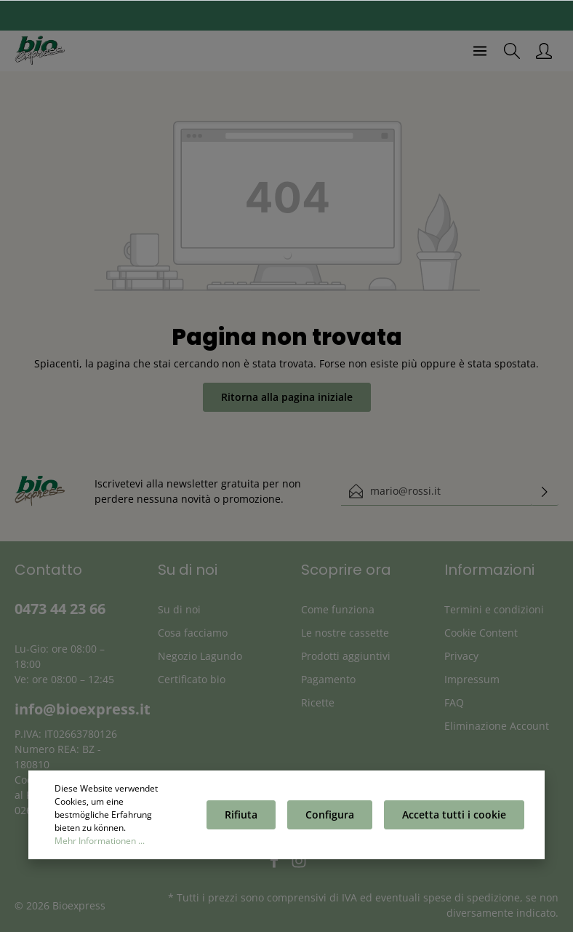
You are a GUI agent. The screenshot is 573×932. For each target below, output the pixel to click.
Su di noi (179, 609)
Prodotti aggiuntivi (345, 656)
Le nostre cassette (345, 633)
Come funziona (337, 609)
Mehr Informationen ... (100, 842)
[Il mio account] (543, 50)
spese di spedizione (471, 897)
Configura (329, 816)
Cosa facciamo (193, 633)
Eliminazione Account (496, 726)
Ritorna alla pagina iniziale (287, 397)
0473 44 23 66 (60, 608)
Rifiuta (241, 816)
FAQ (454, 702)
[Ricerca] (511, 50)
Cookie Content (481, 633)
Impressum (472, 679)
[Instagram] (299, 865)
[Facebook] (275, 865)
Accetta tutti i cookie (454, 816)
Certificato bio (191, 679)
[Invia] (544, 491)
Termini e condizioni (494, 609)
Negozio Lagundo (200, 656)
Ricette (317, 702)
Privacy (461, 656)
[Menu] (479, 50)
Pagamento (328, 679)
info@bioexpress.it (83, 709)
